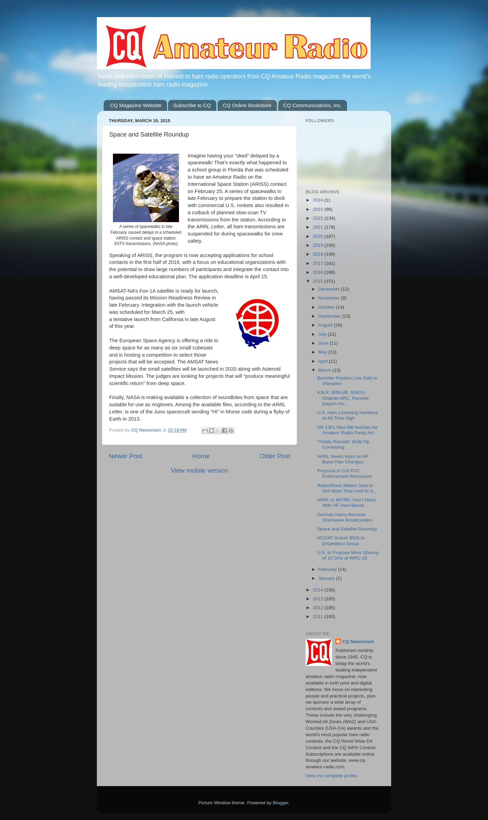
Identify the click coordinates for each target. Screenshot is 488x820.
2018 (318, 254)
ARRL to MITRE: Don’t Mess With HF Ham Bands (346, 502)
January (327, 578)
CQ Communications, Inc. (312, 105)
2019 (318, 245)
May (323, 352)
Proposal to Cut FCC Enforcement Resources (344, 473)
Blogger (280, 802)
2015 (318, 281)
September (330, 316)
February (328, 569)
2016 (318, 272)
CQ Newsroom (358, 641)
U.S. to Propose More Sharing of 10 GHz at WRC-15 (348, 555)
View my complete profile (331, 775)
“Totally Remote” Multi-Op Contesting (343, 444)
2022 (318, 218)
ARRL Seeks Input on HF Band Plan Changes (343, 459)
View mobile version (199, 470)
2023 (318, 209)
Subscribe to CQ (192, 105)
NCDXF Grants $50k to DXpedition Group (341, 540)
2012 (318, 607)
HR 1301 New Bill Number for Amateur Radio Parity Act (347, 430)
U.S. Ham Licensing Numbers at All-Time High (347, 415)
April (323, 361)
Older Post (275, 456)
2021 (318, 227)
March (325, 370)
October (327, 307)
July (323, 334)
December (329, 289)
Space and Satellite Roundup (347, 528)
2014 (318, 589)
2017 (318, 263)
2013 (318, 598)
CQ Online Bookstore (247, 105)
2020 (318, 236)
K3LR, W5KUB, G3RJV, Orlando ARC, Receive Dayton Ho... (343, 398)
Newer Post (125, 456)
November (329, 297)
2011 (318, 616)
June (324, 343)
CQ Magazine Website (136, 105)
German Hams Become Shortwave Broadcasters (345, 517)
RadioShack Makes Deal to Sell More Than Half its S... (347, 488)
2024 (318, 200)
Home (200, 456)
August (326, 325)
